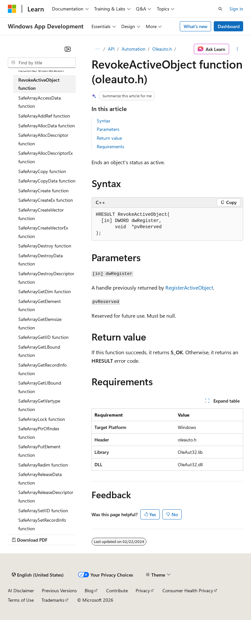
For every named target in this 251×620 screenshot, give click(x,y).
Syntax (103, 121)
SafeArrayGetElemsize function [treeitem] (39, 323)
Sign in (236, 9)
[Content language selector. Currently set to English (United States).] (38, 574)
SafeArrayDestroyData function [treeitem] (40, 259)
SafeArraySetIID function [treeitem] (43, 510)
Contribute (117, 590)
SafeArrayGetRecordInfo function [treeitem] (42, 369)
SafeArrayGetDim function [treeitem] (44, 291)
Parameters (108, 129)
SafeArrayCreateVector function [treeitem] (41, 214)
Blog (89, 590)
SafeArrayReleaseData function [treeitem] (40, 478)
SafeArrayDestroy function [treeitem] (44, 246)
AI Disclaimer (21, 590)
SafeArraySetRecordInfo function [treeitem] (42, 524)
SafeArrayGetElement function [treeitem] (39, 305)
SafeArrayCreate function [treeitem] (43, 190)
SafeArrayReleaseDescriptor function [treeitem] (45, 496)
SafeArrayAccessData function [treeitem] (39, 102)
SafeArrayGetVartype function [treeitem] (39, 405)
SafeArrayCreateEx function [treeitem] (45, 200)
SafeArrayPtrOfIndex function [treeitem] (38, 432)
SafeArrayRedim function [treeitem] (43, 465)
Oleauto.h (162, 49)
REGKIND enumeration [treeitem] (41, 70)
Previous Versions (59, 590)
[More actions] (237, 49)
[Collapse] (67, 49)
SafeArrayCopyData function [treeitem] (46, 181)
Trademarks (53, 600)
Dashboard (229, 26)
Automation (133, 49)
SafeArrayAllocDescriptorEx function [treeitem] (45, 157)
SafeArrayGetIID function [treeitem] (43, 337)
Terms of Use (21, 600)
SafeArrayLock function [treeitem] (41, 419)
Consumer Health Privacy (187, 590)
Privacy (143, 590)
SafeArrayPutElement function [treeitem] (39, 450)
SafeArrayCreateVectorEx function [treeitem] (43, 232)
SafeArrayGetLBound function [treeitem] (39, 351)
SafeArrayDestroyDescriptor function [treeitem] (46, 277)
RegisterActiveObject (189, 287)
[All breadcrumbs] (97, 49)
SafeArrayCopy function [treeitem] (42, 171)
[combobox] (42, 62)
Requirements (110, 146)
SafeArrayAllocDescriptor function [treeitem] (43, 139)
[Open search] (220, 9)
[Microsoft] (12, 9)
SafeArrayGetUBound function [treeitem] (39, 387)
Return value (109, 138)
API (111, 49)
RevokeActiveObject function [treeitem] (38, 84)
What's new (196, 26)
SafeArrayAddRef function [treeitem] (44, 116)
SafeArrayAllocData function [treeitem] (46, 125)
